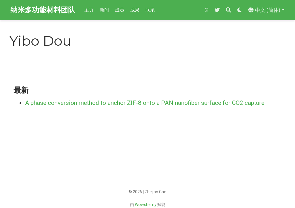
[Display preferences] (239, 10)
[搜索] (228, 10)
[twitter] (217, 10)
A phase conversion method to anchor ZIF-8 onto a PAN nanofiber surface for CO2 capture (144, 102)
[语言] (266, 10)
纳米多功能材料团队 (42, 10)
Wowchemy (145, 204)
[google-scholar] (207, 10)
